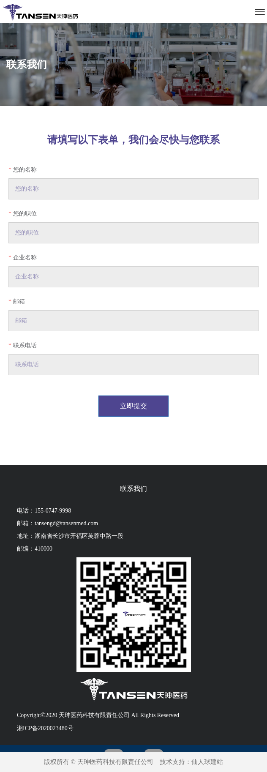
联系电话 (25, 345)
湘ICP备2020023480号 (45, 728)
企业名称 (25, 257)
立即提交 (133, 405)
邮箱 (19, 301)
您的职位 (25, 213)
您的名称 (25, 169)
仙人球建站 (207, 761)
